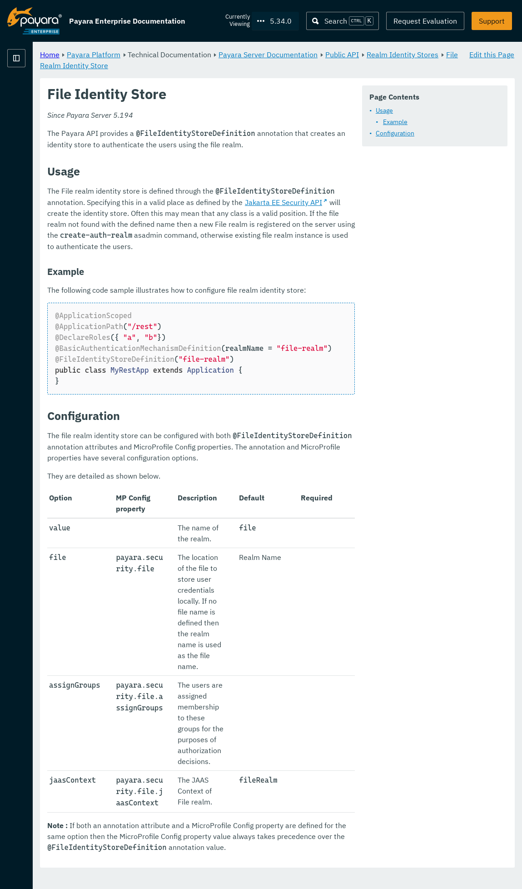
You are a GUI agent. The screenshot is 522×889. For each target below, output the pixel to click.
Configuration (193, 158)
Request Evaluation (425, 20)
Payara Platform (207, 54)
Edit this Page (491, 54)
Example (193, 146)
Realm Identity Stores (208, 65)
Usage (182, 135)
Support (492, 20)
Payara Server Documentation (381, 54)
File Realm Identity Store (293, 65)
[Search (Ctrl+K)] (342, 21)
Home (163, 54)
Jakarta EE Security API (357, 270)
